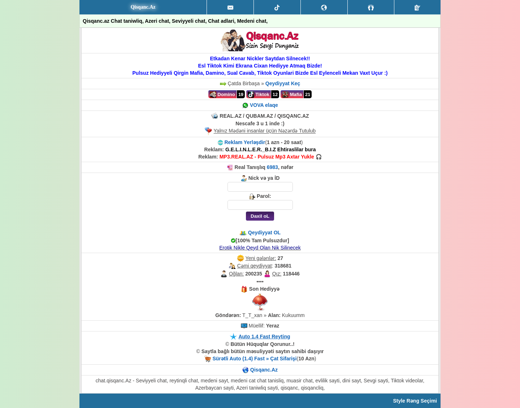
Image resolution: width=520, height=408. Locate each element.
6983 (272, 167)
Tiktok (258, 94)
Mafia (292, 94)
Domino (222, 94)
